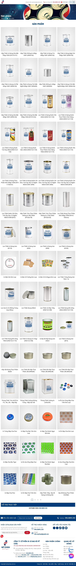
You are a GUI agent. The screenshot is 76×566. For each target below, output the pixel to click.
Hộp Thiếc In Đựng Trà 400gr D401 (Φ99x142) (47, 54)
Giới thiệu (45, 564)
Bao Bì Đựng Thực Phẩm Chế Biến (66, 494)
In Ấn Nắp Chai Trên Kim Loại (28, 494)
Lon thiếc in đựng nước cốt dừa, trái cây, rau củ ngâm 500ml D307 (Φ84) (47, 182)
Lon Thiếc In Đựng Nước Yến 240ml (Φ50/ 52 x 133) (47, 116)
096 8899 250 (43, 508)
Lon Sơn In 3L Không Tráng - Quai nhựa (10, 309)
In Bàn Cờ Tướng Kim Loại (29, 277)
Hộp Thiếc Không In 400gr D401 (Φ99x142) (28, 54)
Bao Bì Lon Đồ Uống (48, 554)
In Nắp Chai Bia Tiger (9, 462)
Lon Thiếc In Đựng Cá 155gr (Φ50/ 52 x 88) (28, 340)
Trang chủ (39, 564)
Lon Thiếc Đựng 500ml (29, 308)
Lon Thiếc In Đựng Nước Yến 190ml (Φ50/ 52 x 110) (66, 149)
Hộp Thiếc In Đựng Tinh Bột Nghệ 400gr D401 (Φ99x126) (66, 85)
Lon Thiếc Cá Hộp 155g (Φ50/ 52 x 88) (47, 309)
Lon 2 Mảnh (46, 548)
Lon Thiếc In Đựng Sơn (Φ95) (28, 247)
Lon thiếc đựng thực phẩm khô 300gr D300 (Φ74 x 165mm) (66, 215)
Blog (56, 564)
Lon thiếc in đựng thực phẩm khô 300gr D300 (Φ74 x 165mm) (10, 182)
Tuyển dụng (61, 564)
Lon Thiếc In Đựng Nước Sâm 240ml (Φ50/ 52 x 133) (28, 149)
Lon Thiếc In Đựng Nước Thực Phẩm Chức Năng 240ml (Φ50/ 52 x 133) (66, 117)
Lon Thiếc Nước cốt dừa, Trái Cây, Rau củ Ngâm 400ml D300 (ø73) (10, 215)
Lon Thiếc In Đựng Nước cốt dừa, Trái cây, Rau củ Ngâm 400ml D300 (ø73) (66, 182)
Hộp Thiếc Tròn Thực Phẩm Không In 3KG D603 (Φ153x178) (28, 215)
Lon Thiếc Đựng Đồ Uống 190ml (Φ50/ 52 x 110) (10, 340)
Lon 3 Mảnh (46, 546)
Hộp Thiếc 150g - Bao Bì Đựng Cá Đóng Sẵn (47, 494)
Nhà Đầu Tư (72, 564)
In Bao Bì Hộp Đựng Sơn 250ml (47, 340)
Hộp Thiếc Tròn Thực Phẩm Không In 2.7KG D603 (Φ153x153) (47, 215)
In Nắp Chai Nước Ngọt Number (47, 463)
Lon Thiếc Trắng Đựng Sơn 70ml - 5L (66, 278)
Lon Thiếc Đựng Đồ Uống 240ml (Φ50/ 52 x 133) (66, 309)
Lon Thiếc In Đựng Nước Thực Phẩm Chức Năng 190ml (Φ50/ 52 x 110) (47, 150)
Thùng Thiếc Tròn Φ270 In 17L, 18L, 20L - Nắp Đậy (10, 401)
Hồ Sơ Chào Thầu (68, 554)
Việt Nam (65, 2)
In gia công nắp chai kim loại (66, 463)
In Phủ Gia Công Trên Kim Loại (51, 558)
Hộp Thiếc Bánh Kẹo (48, 556)
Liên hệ (66, 564)
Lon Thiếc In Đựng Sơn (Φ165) (66, 247)
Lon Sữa (45, 544)
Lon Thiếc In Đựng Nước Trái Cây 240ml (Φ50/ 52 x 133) (10, 150)
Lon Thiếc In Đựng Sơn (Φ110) (10, 247)
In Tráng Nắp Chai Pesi (10, 431)
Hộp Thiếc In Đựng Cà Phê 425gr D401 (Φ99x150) (10, 85)
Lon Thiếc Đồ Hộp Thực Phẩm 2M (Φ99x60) (28, 370)
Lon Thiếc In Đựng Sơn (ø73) (66, 340)
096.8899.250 (56, 2)
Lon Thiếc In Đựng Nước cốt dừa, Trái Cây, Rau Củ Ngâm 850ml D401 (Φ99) (28, 182)
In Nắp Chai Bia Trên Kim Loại (28, 432)
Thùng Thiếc (46, 552)
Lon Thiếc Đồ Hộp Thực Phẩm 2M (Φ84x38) (47, 370)
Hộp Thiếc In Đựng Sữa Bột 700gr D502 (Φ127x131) (9, 54)
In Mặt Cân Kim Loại (10, 277)
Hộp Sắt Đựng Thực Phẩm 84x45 (10, 370)
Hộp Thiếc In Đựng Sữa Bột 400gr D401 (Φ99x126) (9, 116)
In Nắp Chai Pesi (10, 493)
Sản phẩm (51, 564)
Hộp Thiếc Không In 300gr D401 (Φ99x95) (47, 85)
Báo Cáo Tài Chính (68, 546)
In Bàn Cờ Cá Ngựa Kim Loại (47, 277)
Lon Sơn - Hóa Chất (48, 550)
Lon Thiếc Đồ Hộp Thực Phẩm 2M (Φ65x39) (66, 370)
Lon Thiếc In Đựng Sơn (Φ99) (47, 247)
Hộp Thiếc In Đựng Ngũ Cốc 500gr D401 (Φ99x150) (66, 54)
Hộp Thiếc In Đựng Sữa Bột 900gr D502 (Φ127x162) (28, 116)
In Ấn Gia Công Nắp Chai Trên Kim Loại (66, 401)
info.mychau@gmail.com (35, 2)
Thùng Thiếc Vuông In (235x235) (47, 401)
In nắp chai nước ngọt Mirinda (47, 432)
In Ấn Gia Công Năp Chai (28, 462)
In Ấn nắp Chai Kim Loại (66, 431)
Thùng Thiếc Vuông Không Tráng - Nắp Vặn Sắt (28, 401)
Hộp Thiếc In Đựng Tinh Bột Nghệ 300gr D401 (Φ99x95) (28, 85)
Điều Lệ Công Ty (68, 552)
